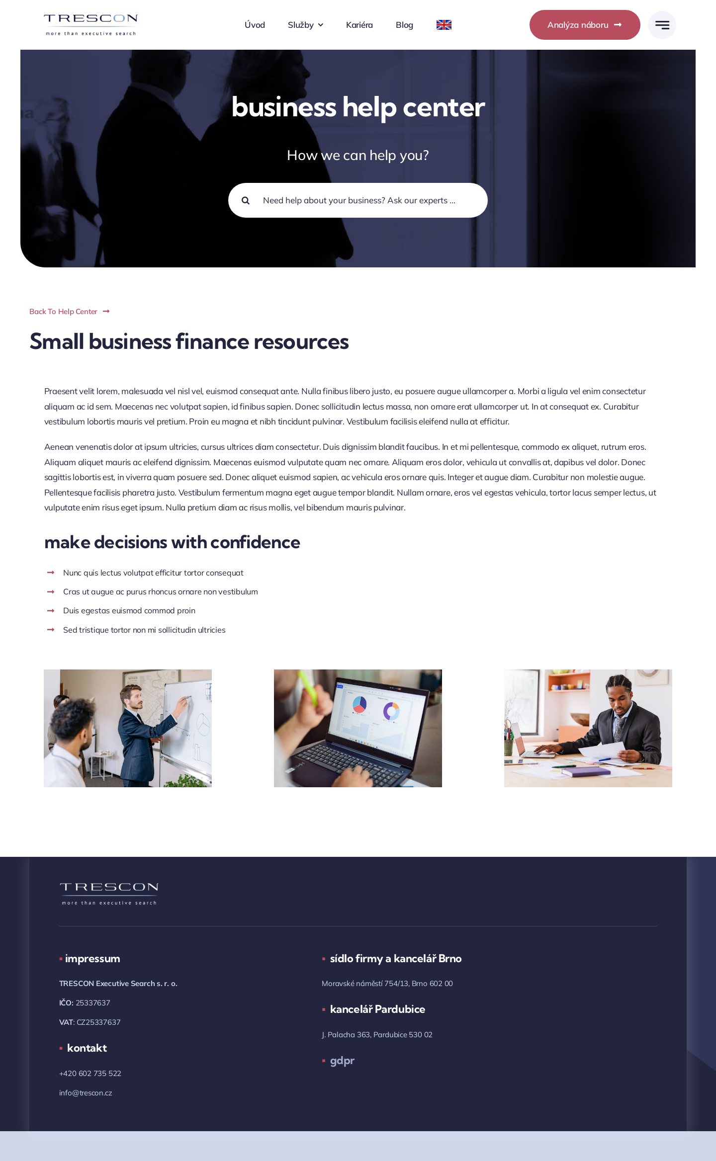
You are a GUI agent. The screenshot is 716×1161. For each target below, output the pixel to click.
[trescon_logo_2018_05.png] (91, 15)
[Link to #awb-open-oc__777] (662, 25)
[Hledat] (245, 200)
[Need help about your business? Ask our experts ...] (358, 200)
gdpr (338, 1060)
